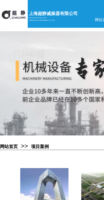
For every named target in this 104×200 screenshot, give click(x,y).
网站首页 (9, 146)
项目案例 (40, 146)
